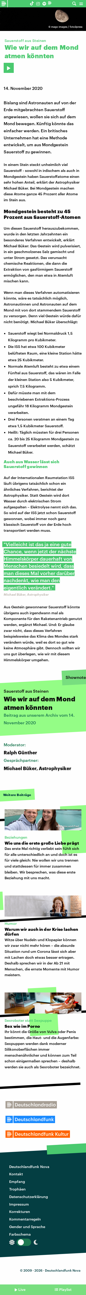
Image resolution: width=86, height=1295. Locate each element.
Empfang (17, 1181)
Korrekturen (19, 1211)
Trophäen (17, 1189)
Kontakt (16, 1174)
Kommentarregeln (25, 1219)
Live (21, 1289)
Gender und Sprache (27, 1226)
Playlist (65, 1289)
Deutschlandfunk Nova (29, 1166)
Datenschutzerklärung (28, 1196)
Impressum (19, 1204)
